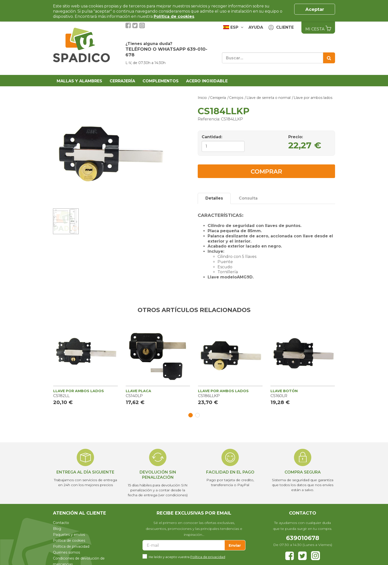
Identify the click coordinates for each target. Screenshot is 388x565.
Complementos (161, 81)
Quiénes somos (66, 552)
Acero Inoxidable (207, 81)
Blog (57, 528)
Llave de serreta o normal (268, 97)
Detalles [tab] (214, 198)
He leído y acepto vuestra (187, 556)
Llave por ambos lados (313, 97)
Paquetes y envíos (69, 534)
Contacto (61, 522)
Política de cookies (69, 540)
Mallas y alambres (79, 81)
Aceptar (314, 9)
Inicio (202, 97)
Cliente (281, 27)
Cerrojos (236, 97)
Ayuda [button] (255, 27)
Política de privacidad (71, 546)
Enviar (235, 545)
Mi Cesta (318, 28)
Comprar (266, 171)
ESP (233, 27)
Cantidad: (212, 137)
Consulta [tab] (248, 198)
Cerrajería (122, 81)
